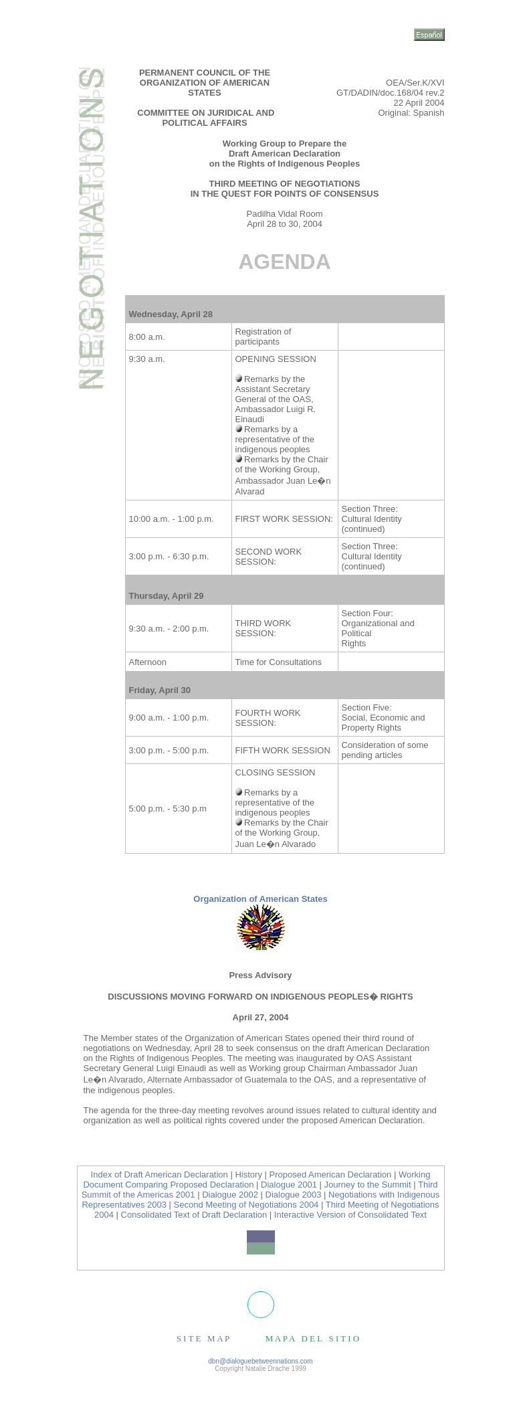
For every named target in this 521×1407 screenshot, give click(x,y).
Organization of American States (260, 899)
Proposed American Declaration (331, 1174)
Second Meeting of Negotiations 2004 (246, 1205)
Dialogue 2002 (230, 1195)
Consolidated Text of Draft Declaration (194, 1215)
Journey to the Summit (367, 1185)
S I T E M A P (203, 1338)
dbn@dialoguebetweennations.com (260, 1361)
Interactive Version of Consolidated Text (350, 1215)
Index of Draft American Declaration (159, 1174)
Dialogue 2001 (289, 1185)
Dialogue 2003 (295, 1195)
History (248, 1174)
